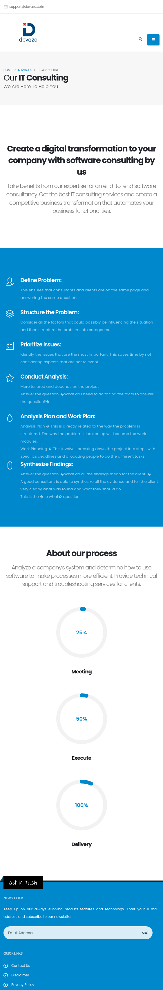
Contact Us (20, 965)
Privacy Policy (22, 984)
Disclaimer (20, 975)
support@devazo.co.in (26, 6)
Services (25, 70)
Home (7, 70)
